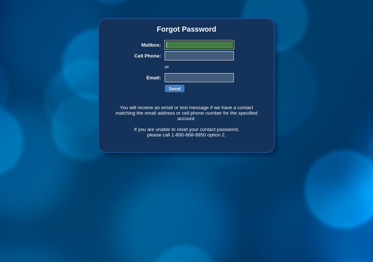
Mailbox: (151, 45)
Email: (153, 77)
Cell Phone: (147, 56)
